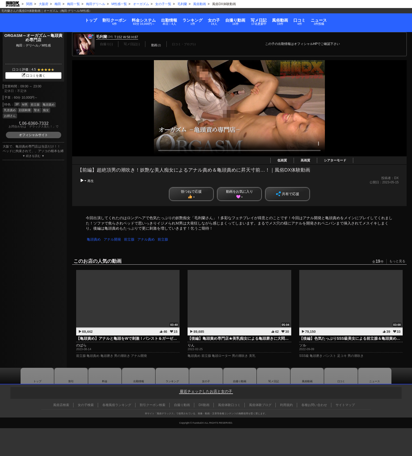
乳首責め (10, 110)
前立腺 (35, 104)
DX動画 (204, 405)
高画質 (305, 160)
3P (17, 104)
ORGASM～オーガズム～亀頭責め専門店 (33, 37)
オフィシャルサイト (33, 135)
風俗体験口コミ (229, 405)
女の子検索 (86, 405)
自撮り (248, 19)
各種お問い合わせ (314, 405)
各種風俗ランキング (116, 405)
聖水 (37, 110)
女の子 (213, 19)
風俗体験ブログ (260, 405)
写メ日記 (273, 376)
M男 (24, 104)
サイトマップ (345, 405)
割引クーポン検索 (152, 405)
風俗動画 (320, 19)
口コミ (353, 19)
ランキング (178, 19)
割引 (61, 19)
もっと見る (397, 261)
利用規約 (286, 405)
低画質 (282, 160)
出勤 (141, 19)
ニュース (386, 19)
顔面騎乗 (25, 110)
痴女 (46, 110)
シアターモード (335, 160)
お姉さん (10, 115)
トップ (23, 17)
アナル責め (148, 239)
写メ (285, 19)
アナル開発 (113, 239)
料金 (103, 19)
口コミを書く (33, 76)
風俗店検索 (61, 405)
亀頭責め (49, 104)
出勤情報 (138, 376)
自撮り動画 (240, 376)
